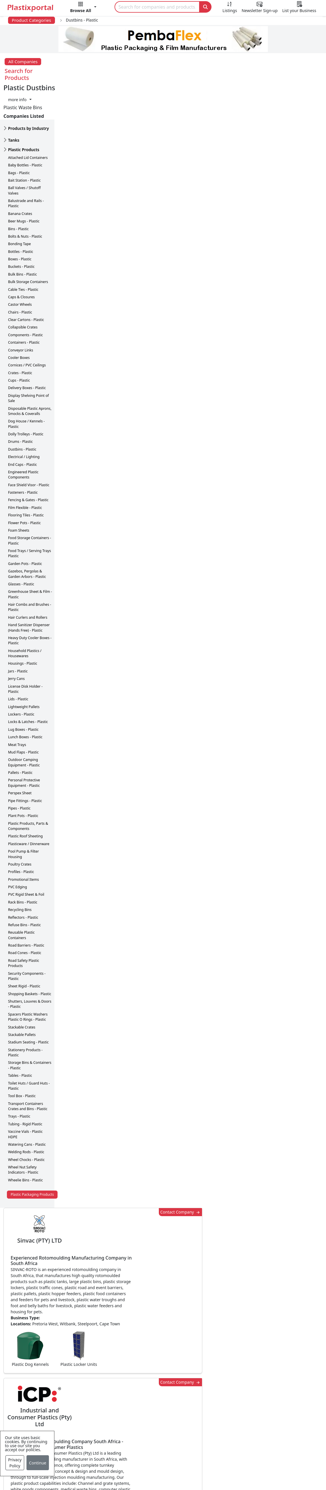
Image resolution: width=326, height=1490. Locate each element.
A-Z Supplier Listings (240, 1399)
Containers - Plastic (24, 306)
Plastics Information (55, 1388)
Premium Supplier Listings (246, 1411)
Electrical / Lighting (24, 420)
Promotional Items (23, 843)
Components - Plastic (25, 299)
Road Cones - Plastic (24, 917)
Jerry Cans (16, 642)
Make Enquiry (292, 546)
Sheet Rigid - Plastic (24, 950)
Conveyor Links (20, 314)
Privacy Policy (15, 1462)
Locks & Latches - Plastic (28, 686)
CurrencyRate (274, 312)
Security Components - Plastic (26, 940)
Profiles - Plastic (21, 836)
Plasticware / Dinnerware (28, 807)
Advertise (284, 1469)
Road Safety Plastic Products (23, 927)
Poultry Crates (19, 828)
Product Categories (31, 20)
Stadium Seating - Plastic (28, 1006)
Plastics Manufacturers (150, 1365)
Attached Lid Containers (28, 121)
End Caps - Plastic (22, 428)
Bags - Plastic (19, 136)
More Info (163, 1286)
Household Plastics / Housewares (24, 617)
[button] (83, 8)
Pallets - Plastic (20, 736)
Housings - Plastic (22, 627)
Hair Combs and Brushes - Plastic (29, 571)
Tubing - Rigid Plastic (25, 1088)
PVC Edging (17, 851)
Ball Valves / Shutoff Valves (24, 155)
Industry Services (144, 1452)
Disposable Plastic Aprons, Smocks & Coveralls (30, 375)
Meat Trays (17, 708)
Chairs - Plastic (20, 276)
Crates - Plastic (20, 336)
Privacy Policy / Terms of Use (155, 1469)
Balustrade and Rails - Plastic (26, 167)
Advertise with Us (237, 1365)
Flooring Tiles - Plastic (26, 479)
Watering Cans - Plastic (27, 1108)
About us (205, 1469)
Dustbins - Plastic (22, 413)
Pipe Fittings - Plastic (25, 764)
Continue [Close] (37, 1463)
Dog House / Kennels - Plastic (26, 388)
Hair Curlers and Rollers (27, 581)
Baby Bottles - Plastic (25, 129)
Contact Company (233, 88)
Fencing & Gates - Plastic (28, 464)
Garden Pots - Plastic (25, 527)
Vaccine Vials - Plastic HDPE (25, 1098)
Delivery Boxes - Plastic (27, 352)
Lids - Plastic (18, 663)
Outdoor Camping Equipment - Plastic (24, 727)
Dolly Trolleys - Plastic (25, 398)
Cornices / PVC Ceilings (27, 329)
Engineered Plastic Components (23, 439)
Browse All (229, 1388)
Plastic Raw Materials (148, 1399)
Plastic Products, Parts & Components (28, 790)
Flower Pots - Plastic (24, 487)
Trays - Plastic (19, 1080)
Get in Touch (292, 925)
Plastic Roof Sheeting (25, 800)
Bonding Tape (19, 208)
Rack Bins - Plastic (22, 866)
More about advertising (94, 584)
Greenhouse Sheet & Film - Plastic (30, 558)
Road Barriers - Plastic (26, 909)
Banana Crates (20, 177)
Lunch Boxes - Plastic (25, 701)
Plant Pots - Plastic (23, 780)
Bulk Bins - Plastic (22, 238)
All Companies (22, 61)
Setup (258, 1469)
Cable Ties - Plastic (23, 253)
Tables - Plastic (20, 1039)
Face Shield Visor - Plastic (28, 449)
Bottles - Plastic (20, 215)
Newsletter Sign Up (55, 1376)
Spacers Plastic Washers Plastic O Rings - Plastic (27, 981)
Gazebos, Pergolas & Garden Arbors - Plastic (27, 538)
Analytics (233, 1469)
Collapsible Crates (22, 291)
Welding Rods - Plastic (26, 1116)
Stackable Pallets (22, 998)
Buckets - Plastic (21, 230)
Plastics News (48, 1365)
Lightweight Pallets (23, 670)
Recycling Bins (20, 873)
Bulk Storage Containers (28, 245)
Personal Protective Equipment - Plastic (24, 747)
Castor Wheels (20, 268)
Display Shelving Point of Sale (28, 362)
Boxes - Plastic (19, 223)
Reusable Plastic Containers (21, 899)
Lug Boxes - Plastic (23, 693)
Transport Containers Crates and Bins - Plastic (27, 1070)
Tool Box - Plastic (22, 1060)
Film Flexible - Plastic (25, 471)
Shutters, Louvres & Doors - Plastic (29, 968)
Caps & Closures (21, 261)
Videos (41, 1399)
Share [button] (145, 1206)
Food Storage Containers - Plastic (29, 505)
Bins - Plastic (18, 193)
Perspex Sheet (20, 757)
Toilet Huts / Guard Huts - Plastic (29, 1050)
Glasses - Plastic (21, 548)
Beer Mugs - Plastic (23, 185)
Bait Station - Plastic (24, 144)
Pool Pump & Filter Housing (23, 818)
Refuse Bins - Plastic (24, 889)
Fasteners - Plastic (23, 456)
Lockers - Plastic (21, 678)
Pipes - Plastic (19, 772)
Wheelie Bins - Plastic (25, 1144)
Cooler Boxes (19, 321)
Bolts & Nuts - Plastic (25, 200)
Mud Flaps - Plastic (23, 716)
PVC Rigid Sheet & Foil (26, 858)
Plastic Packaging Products (32, 1158)
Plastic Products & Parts (151, 1376)
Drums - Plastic (20, 405)
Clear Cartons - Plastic (26, 283)
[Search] (157, 7)
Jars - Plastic (18, 635)
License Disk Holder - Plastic (25, 653)
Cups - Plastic (19, 344)
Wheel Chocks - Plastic (26, 1123)
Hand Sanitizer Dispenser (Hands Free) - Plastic (29, 592)
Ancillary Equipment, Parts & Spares (156, 1425)
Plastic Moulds (141, 1440)
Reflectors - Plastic (23, 881)
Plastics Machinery (146, 1411)
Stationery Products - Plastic (25, 1017)
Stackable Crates (21, 991)
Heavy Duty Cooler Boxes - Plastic (30, 604)
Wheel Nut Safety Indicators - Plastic (23, 1134)
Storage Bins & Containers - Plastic (29, 1029)
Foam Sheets (18, 494)
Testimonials (231, 1376)
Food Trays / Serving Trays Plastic (29, 517)
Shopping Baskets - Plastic (29, 957)
